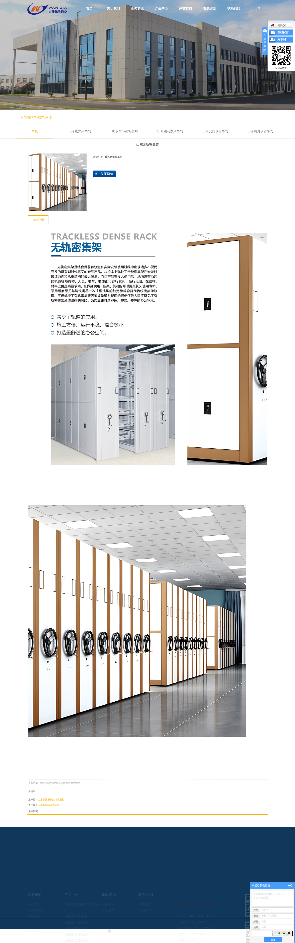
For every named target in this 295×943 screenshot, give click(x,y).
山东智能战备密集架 (49, 804)
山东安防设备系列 (215, 131)
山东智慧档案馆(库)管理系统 (34, 124)
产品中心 (161, 8)
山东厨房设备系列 (260, 131)
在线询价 (104, 174)
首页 (89, 8)
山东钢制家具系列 (170, 131)
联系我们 (233, 8)
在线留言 (209, 8)
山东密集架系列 (80, 131)
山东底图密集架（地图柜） (52, 799)
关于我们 (113, 8)
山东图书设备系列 (125, 131)
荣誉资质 (185, 8)
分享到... (282, 39)
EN (258, 8)
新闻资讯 (137, 8)
